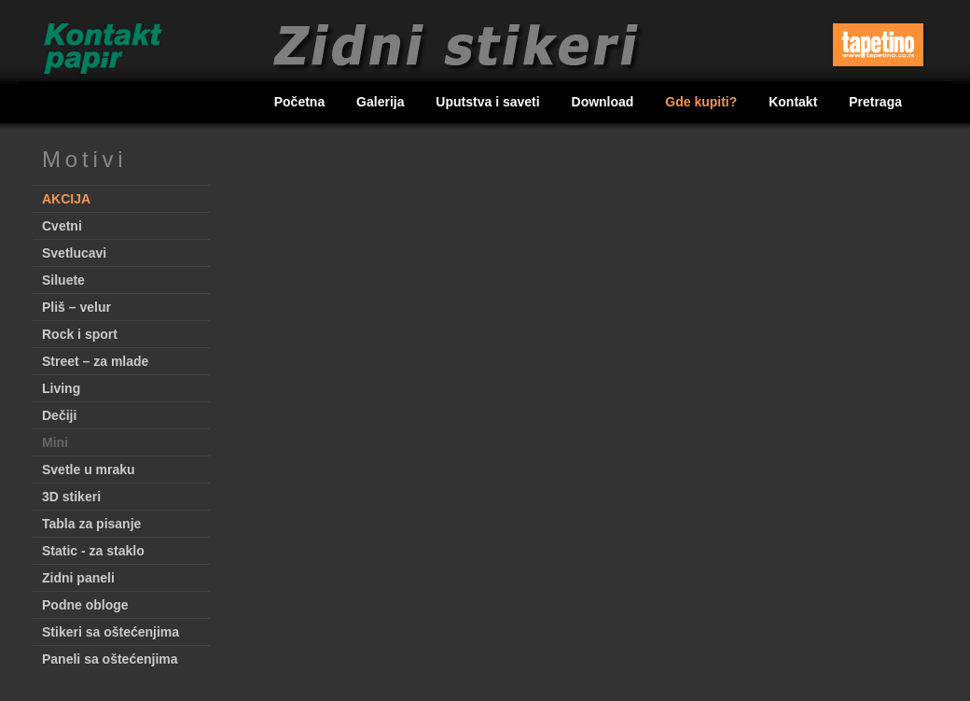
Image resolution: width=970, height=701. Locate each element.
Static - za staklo (93, 550)
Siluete (63, 280)
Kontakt (795, 101)
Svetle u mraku (88, 469)
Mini (55, 442)
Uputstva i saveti (489, 101)
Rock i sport (80, 334)
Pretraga (875, 101)
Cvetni (62, 225)
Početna (301, 101)
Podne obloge (85, 604)
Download (605, 101)
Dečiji (59, 415)
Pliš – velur (76, 307)
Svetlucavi (74, 252)
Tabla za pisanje (91, 523)
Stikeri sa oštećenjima (110, 631)
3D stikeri (71, 496)
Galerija (382, 101)
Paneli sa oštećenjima (110, 659)
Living (61, 388)
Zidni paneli (78, 577)
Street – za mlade (95, 361)
